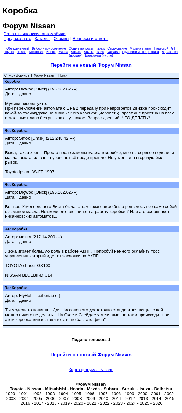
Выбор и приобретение (49, 48)
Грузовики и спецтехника (140, 52)
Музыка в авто (140, 48)
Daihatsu (113, 52)
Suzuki (89, 52)
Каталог (42, 38)
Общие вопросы (81, 48)
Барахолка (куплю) (99, 55)
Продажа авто (17, 38)
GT (173, 48)
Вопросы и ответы (90, 38)
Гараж (100, 48)
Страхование (117, 48)
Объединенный (17, 48)
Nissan (21, 52)
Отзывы (61, 38)
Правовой (161, 48)
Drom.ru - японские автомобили (35, 33)
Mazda (63, 52)
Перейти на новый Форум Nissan (91, 65)
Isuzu (100, 52)
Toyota (9, 52)
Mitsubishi (36, 52)
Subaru (76, 52)
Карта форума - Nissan (91, 369)
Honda (50, 52)
